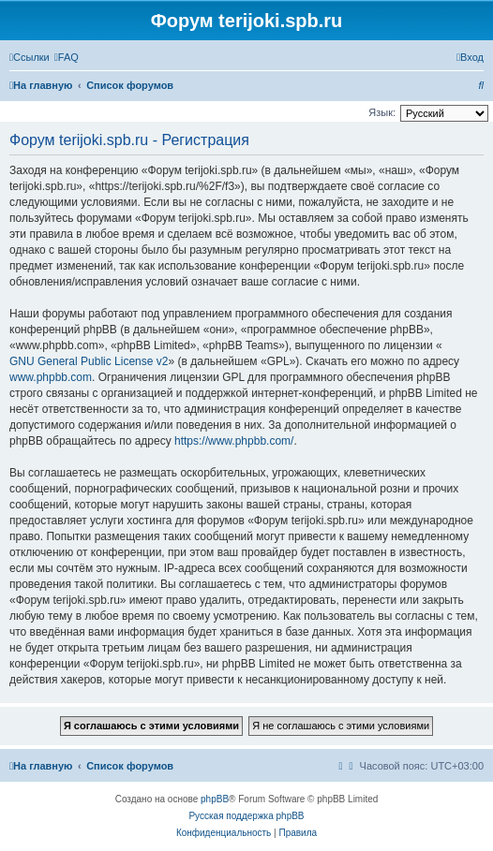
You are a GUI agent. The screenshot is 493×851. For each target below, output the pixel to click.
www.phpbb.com (50, 377)
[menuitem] (66, 57)
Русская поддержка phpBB (246, 816)
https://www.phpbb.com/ (233, 441)
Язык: (382, 112)
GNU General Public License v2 (88, 361)
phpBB (215, 799)
